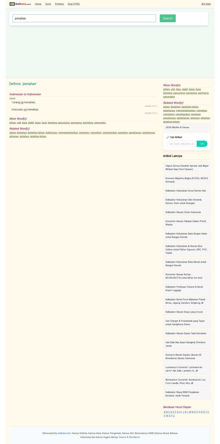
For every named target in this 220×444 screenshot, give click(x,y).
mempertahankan (68, 132)
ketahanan (51, 132)
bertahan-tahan (36, 132)
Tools (48, 3)
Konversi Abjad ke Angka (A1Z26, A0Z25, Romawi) (186, 180)
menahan (84, 132)
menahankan (109, 132)
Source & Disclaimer (129, 437)
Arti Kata (206, 3)
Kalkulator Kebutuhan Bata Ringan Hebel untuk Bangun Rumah (186, 235)
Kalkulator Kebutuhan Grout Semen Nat (185, 190)
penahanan (135, 132)
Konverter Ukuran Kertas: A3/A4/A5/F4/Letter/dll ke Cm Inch (183, 276)
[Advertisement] (109, 51)
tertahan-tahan (38, 136)
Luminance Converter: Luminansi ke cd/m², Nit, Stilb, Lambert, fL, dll (183, 369)
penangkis (99, 122)
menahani (95, 132)
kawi (44, 122)
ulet (19, 122)
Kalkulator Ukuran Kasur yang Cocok (184, 312)
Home (38, 3)
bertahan (22, 132)
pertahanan (148, 132)
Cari (202, 143)
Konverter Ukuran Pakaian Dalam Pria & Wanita (185, 223)
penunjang (63, 122)
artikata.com (64, 433)
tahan (12, 122)
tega (24, 122)
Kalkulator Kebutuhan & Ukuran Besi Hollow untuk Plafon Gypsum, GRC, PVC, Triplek (186, 249)
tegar (38, 122)
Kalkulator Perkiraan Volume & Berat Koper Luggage (184, 288)
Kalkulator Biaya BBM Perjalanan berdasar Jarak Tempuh (182, 394)
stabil (31, 122)
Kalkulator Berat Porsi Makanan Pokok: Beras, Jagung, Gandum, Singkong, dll (185, 301)
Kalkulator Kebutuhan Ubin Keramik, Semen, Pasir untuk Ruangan (183, 201)
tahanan (13, 136)
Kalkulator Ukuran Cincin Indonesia (183, 212)
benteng (52, 122)
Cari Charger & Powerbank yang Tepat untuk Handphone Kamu (184, 323)
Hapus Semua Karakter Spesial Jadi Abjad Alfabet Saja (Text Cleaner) (186, 167)
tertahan (24, 136)
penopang (76, 122)
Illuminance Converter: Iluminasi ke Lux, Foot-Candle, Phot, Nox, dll (185, 381)
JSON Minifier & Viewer (177, 127)
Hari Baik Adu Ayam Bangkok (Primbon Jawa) (185, 344)
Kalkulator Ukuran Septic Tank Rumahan (185, 333)
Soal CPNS (74, 3)
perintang (88, 122)
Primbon (59, 3)
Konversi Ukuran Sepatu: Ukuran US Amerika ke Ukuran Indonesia (183, 356)
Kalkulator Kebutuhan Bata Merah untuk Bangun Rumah (185, 264)
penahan (123, 132)
